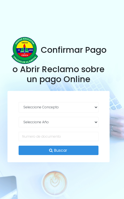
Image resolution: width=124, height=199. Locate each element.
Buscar (58, 150)
